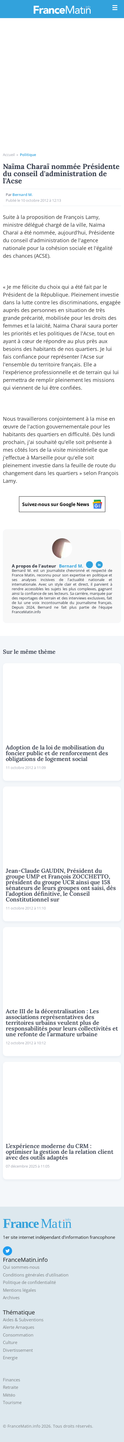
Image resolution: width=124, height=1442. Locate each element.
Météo (9, 1395)
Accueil (9, 154)
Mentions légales (19, 1290)
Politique (28, 154)
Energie (10, 1357)
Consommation (18, 1335)
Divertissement (18, 1350)
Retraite (10, 1387)
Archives (11, 1297)
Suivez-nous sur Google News (62, 504)
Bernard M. (22, 194)
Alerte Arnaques (18, 1327)
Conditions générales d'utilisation (35, 1275)
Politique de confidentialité (29, 1282)
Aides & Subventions (23, 1319)
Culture (10, 1342)
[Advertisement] (62, 87)
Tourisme (12, 1402)
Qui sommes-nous (21, 1267)
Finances (11, 1380)
